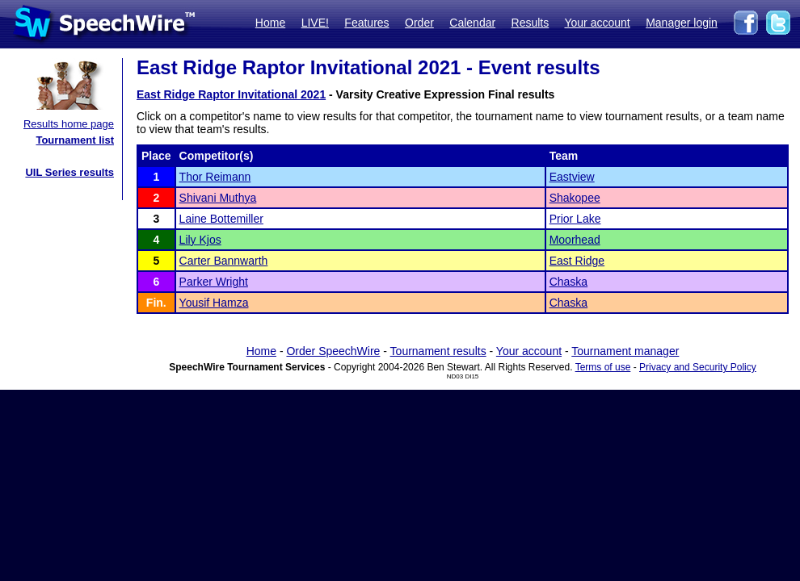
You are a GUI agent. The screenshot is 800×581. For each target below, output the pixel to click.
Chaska (568, 281)
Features (366, 22)
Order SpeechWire (333, 351)
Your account (596, 22)
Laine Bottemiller (221, 218)
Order (419, 22)
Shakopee (574, 197)
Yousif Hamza (214, 302)
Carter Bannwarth (223, 260)
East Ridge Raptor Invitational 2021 (231, 94)
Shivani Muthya (218, 197)
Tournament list (75, 140)
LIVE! (315, 22)
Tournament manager (625, 351)
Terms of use (603, 367)
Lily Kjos (200, 239)
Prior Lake (575, 218)
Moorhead (574, 239)
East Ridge (576, 260)
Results (530, 22)
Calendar (472, 22)
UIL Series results (69, 172)
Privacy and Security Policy (697, 367)
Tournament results (438, 351)
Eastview (572, 176)
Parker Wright (213, 281)
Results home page (68, 124)
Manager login (682, 22)
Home (270, 22)
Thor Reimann (215, 176)
